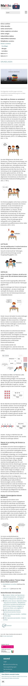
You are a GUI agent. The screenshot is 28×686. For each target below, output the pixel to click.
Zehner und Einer (5, 23)
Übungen (4, 48)
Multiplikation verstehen (7, 41)
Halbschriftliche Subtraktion (8, 38)
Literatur (9, 626)
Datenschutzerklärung (11, 664)
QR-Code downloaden (7, 636)
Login (5, 661)
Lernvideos (4, 51)
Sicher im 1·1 (4, 53)
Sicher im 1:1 (4, 56)
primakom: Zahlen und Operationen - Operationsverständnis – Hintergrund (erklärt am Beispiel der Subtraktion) (14, 597)
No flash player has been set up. (14, 76)
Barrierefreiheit (8, 669)
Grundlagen (5, 46)
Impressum (7, 672)
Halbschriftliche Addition (7, 36)
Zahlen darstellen (5, 26)
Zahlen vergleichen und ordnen (9, 31)
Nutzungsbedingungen (10, 667)
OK (3, 681)
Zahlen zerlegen (5, 33)
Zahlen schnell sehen (6, 28)
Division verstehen (6, 43)
